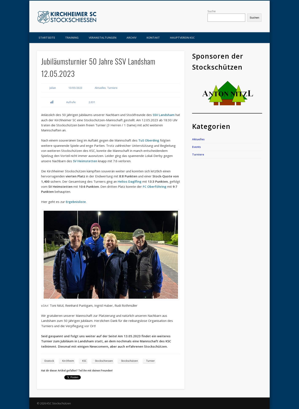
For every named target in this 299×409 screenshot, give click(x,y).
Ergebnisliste (76, 202)
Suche (211, 11)
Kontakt (153, 37)
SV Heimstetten (85, 161)
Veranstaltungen (102, 37)
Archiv (131, 37)
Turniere (112, 88)
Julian (53, 88)
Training (72, 37)
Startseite (47, 37)
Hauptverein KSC (182, 37)
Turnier (150, 361)
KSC (84, 361)
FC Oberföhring (154, 186)
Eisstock (49, 361)
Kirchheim (68, 361)
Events (196, 147)
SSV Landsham (164, 115)
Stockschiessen (104, 361)
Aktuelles (100, 88)
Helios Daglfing (129, 181)
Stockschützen (129, 361)
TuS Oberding (148, 140)
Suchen (254, 17)
